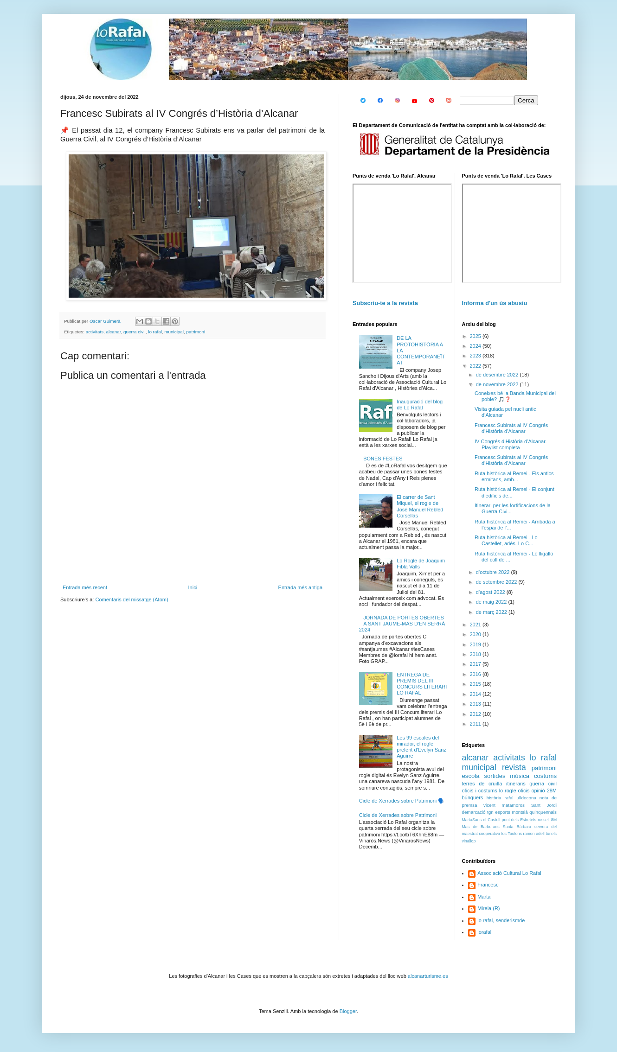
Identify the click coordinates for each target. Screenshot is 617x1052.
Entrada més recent (85, 587)
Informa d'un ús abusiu (494, 303)
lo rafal (155, 331)
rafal (508, 797)
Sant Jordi (544, 805)
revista (514, 767)
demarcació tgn (478, 812)
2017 (476, 664)
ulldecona (526, 797)
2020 (476, 634)
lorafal (484, 932)
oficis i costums (479, 790)
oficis (523, 790)
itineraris (516, 783)
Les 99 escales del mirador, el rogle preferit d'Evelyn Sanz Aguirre (421, 747)
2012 (476, 714)
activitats (94, 331)
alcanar (113, 331)
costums (545, 775)
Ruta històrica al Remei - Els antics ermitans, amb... (514, 476)
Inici (193, 587)
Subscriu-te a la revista (385, 303)
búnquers (472, 797)
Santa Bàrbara (517, 826)
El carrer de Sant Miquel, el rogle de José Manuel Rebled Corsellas (420, 506)
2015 (476, 684)
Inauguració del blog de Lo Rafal (420, 404)
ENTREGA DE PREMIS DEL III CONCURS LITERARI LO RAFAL (422, 684)
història (494, 797)
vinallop (469, 841)
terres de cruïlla (482, 783)
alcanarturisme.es (428, 976)
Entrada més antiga (300, 587)
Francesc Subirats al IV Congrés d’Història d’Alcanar (511, 428)
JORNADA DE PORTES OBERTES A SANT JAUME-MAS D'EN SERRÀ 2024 (402, 623)
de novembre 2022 (498, 384)
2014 (476, 694)
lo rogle (507, 790)
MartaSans (472, 819)
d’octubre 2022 (493, 572)
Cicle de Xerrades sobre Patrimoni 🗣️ (402, 800)
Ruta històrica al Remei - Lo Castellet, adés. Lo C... (506, 540)
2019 (476, 644)
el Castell (491, 819)
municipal (174, 331)
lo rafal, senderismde (501, 920)
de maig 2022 (492, 602)
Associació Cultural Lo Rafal (509, 873)
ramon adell (534, 833)
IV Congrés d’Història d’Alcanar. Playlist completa (510, 444)
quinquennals (543, 812)
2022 (476, 366)
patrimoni (196, 331)
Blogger (348, 1011)
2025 (476, 336)
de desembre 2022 (498, 374)
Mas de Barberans (481, 826)
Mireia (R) (488, 908)
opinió (538, 790)
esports (502, 812)
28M (552, 790)
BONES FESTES (382, 458)
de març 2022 (492, 612)
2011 (476, 724)
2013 (476, 704)
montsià (520, 812)
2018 (476, 654)
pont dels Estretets (518, 819)
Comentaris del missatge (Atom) (131, 599)
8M (554, 819)
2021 (476, 624)
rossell (543, 819)
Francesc (487, 884)
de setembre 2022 (497, 582)
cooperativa (489, 833)
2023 (476, 355)
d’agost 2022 (491, 592)
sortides (494, 775)
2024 (476, 346)
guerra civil (134, 331)
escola (471, 775)
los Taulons (511, 833)
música (519, 775)
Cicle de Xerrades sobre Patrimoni (398, 815)
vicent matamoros (504, 805)
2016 (476, 674)
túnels (551, 833)
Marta (483, 896)
